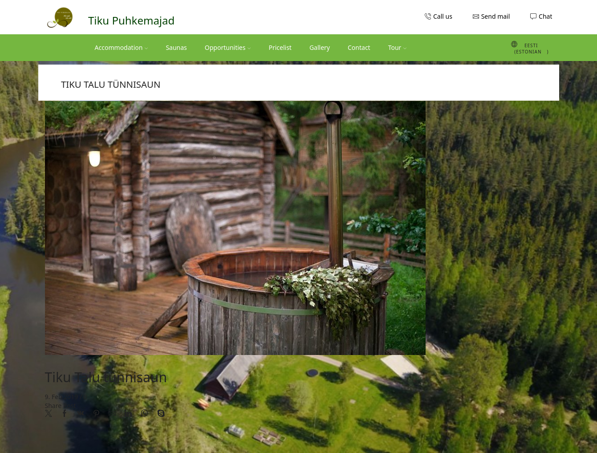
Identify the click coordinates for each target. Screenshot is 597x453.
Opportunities (228, 47)
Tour (397, 47)
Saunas (176, 47)
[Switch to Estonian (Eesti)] (515, 48)
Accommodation (121, 47)
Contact (359, 47)
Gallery (319, 47)
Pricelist (279, 47)
